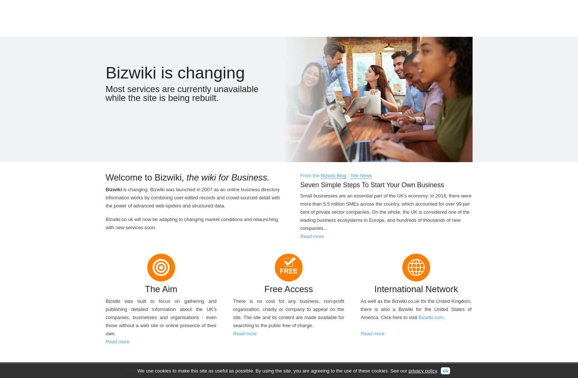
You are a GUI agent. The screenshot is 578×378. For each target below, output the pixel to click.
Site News (361, 175)
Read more (312, 236)
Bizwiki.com (430, 317)
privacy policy (422, 371)
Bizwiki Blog (333, 175)
